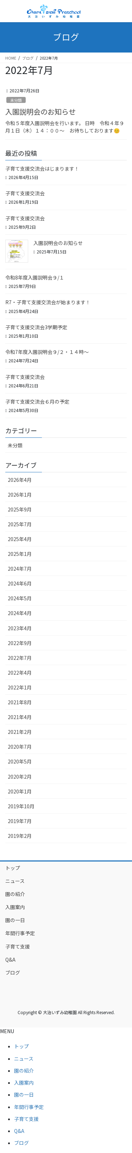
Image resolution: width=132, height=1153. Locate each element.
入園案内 (15, 906)
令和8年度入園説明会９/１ (34, 277)
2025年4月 (20, 538)
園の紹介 (15, 893)
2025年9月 (20, 509)
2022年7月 (20, 657)
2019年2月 (20, 835)
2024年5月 (20, 598)
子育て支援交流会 (25, 193)
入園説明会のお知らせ (40, 111)
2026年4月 (20, 479)
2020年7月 (20, 746)
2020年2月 (20, 776)
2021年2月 (20, 731)
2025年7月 (20, 524)
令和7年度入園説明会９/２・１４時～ (47, 351)
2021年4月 (20, 716)
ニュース (15, 880)
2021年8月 (20, 702)
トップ (12, 867)
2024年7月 (20, 568)
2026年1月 (20, 494)
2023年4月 (20, 628)
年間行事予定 (20, 933)
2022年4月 (20, 672)
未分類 (16, 100)
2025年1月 (20, 553)
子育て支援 (17, 946)
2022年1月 (20, 687)
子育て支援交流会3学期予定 (36, 327)
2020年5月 (20, 761)
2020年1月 (20, 791)
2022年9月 (20, 642)
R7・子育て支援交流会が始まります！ (47, 302)
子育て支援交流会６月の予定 (37, 401)
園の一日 (15, 920)
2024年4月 (20, 613)
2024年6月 (20, 583)
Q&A (10, 959)
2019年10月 (21, 806)
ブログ (12, 972)
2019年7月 (20, 820)
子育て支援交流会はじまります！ (42, 168)
